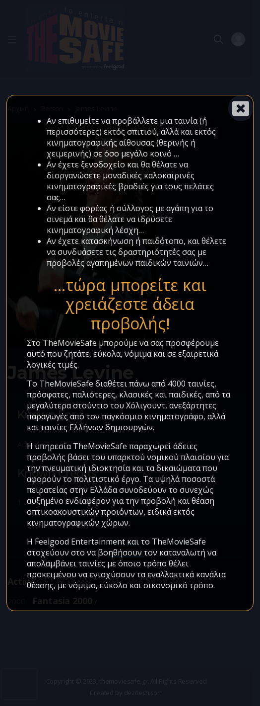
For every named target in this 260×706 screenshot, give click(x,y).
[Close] (240, 108)
